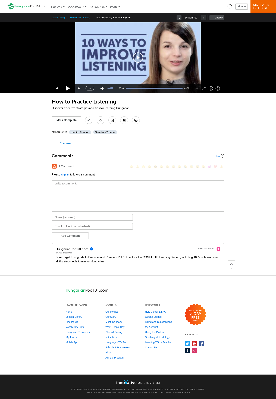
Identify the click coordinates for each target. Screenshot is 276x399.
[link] (179, 17)
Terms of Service (174, 392)
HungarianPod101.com (160, 389)
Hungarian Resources (78, 332)
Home (69, 311)
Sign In (241, 6)
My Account (151, 327)
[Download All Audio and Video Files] (136, 120)
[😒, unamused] (149, 167)
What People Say (114, 327)
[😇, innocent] (191, 167)
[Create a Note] (112, 120)
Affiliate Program (114, 357)
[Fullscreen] (204, 88)
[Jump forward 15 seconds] (79, 88)
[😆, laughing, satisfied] (167, 167)
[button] (230, 6)
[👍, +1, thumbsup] (221, 167)
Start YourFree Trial (263, 6)
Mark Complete (67, 120)
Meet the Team (113, 322)
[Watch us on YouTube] (194, 343)
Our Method (111, 311)
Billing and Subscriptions (158, 322)
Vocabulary (76, 6)
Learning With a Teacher (158, 342)
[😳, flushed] (137, 167)
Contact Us (151, 347)
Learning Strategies (80, 132)
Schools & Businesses (117, 347)
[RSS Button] (54, 166)
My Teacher (97, 6)
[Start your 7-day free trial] (195, 314)
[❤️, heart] (215, 167)
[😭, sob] (185, 167)
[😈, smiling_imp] (209, 167)
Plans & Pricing (113, 332)
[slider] (109, 88)
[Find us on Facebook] (201, 343)
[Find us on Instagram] (194, 350)
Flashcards (72, 322)
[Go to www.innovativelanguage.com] (138, 381)
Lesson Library (58, 17)
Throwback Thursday (80, 17)
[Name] (92, 217)
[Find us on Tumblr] (187, 350)
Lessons (56, 6)
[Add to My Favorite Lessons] (100, 120)
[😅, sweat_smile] (173, 167)
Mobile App (72, 342)
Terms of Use (197, 389)
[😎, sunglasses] (155, 167)
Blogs (108, 352)
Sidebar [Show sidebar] (219, 17)
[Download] (211, 88)
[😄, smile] (131, 167)
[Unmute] (102, 88)
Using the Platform (155, 332)
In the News (111, 337)
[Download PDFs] (124, 120)
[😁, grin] (143, 167)
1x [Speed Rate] (90, 88)
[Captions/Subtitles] (197, 88)
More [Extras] (113, 6)
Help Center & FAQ (155, 311)
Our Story (110, 316)
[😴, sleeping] (197, 167)
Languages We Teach (117, 342)
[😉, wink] (179, 167)
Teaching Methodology (157, 337)
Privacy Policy (180, 389)
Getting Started (153, 316)
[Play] (68, 88)
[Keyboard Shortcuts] (217, 88)
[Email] (92, 226)
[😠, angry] (161, 167)
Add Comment (70, 235)
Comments (66, 143)
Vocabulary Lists (75, 327)
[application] (138, 57)
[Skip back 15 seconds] (57, 88)
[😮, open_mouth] (203, 167)
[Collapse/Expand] (138, 155)
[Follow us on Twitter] (187, 343)
